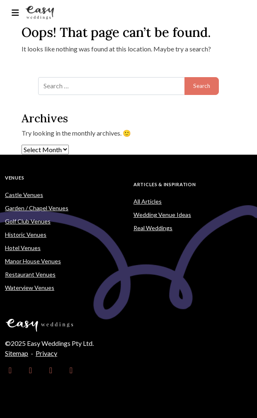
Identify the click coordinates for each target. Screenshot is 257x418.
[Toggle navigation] (15, 13)
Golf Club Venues (28, 221)
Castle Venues (24, 194)
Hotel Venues (23, 247)
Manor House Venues (33, 261)
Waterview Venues (29, 287)
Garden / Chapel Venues (36, 207)
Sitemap (16, 353)
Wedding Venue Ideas (162, 214)
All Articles (147, 201)
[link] (10, 370)
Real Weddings (152, 227)
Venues (14, 177)
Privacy (46, 353)
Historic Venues (25, 234)
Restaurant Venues (30, 274)
